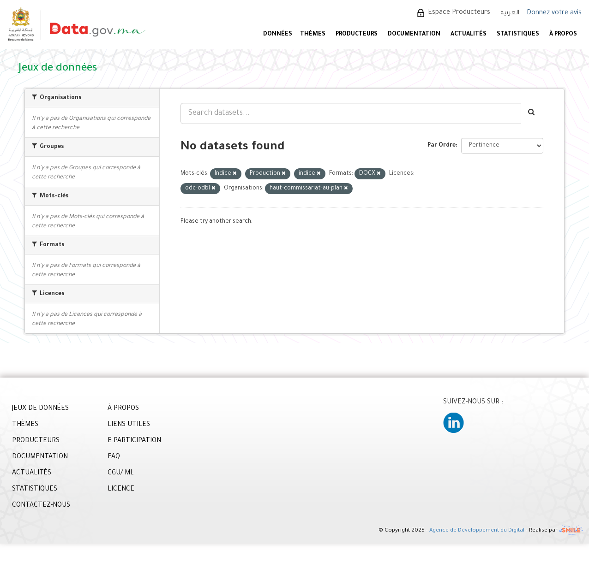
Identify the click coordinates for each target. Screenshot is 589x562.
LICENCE (121, 489)
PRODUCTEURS (357, 34)
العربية (510, 13)
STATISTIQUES (518, 34)
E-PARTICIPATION (134, 441)
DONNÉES (277, 34)
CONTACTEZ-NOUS (41, 505)
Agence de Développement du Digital (476, 531)
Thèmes (312, 34)
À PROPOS (563, 34)
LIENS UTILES (129, 425)
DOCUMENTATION (414, 34)
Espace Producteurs (459, 13)
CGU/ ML (121, 473)
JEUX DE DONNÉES (40, 409)
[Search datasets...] (350, 113)
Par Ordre (441, 145)
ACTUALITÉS (469, 34)
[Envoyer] (532, 113)
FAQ (114, 457)
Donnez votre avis (554, 13)
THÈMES (25, 425)
